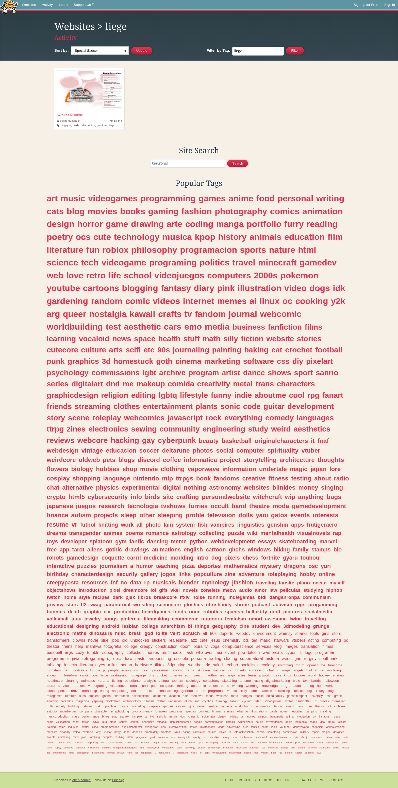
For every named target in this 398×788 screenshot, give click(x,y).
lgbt (149, 372)
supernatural (251, 658)
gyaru (290, 557)
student (260, 626)
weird (281, 429)
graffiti (338, 696)
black (235, 742)
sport (303, 372)
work (127, 525)
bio (338, 549)
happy (58, 747)
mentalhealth (277, 533)
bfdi (262, 597)
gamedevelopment (319, 506)
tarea (320, 742)
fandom (210, 314)
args (69, 652)
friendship (89, 691)
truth (50, 706)
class (75, 716)
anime (241, 198)
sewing (144, 429)
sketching (229, 681)
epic (117, 658)
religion (114, 395)
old (125, 640)
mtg (104, 721)
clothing (173, 468)
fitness (278, 478)
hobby (308, 574)
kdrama (103, 681)
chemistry (231, 640)
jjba (191, 706)
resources (94, 582)
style (84, 597)
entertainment (168, 406)
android (110, 626)
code (252, 406)
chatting (273, 670)
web (55, 275)
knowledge (269, 686)
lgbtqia (95, 670)
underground (332, 742)
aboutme (270, 395)
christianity (219, 604)
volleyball (58, 618)
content (134, 721)
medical (219, 670)
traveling (266, 582)
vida (322, 721)
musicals (164, 582)
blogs (126, 459)
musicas (78, 742)
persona (198, 658)
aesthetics (312, 429)
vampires (222, 525)
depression (147, 691)
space (144, 338)
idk (339, 288)
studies (202, 747)
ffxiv (185, 597)
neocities (296, 711)
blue (105, 640)
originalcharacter (132, 726)
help (79, 646)
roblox (115, 250)
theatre (259, 506)
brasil (135, 633)
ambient (94, 696)
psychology (68, 372)
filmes (327, 646)
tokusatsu (146, 752)
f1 (300, 652)
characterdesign (92, 574)
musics (212, 731)
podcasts (80, 670)
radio (341, 478)
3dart (257, 701)
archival (312, 747)
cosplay (58, 478)
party (117, 731)
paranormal (117, 604)
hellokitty (256, 611)
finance (57, 515)
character (101, 711)
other (147, 515)
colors (213, 686)
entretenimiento (278, 737)
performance (90, 716)
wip (290, 496)
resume (58, 524)
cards (273, 711)
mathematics (240, 566)
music (72, 198)
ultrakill (230, 721)
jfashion (242, 582)
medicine (156, 557)
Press (290, 780)
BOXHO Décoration (72, 115)
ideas (277, 675)
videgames (168, 747)
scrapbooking (120, 711)
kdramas (243, 711)
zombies (68, 747)
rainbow (262, 742)
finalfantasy (246, 737)
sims (177, 731)
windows (259, 549)
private (120, 752)
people (113, 670)
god (148, 633)
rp (147, 582)
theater (53, 646)
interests (325, 515)
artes (241, 675)
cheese (329, 737)
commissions (115, 372)
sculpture (167, 686)
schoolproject (273, 701)
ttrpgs (184, 478)
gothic (114, 549)
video (295, 288)
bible (296, 681)
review (289, 706)
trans (265, 384)
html (307, 250)
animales (88, 681)
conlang (204, 711)
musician (273, 747)
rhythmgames (274, 721)
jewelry (93, 618)
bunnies (56, 611)
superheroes (68, 711)
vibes (183, 742)
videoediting (160, 658)
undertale (273, 468)
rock (214, 418)
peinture (102, 125)
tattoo (278, 706)
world (312, 675)
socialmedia (318, 611)
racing (258, 681)
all (140, 525)
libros (144, 597)
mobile (259, 696)
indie (243, 395)
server (201, 706)
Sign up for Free (366, 5)
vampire (137, 716)
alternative (77, 487)
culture (93, 350)
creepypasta (63, 582)
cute (102, 237)
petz (154, 686)
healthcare (55, 681)
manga (230, 224)
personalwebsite (226, 496)
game (117, 224)
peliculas (290, 590)
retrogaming (93, 658)
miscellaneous (142, 742)
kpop (205, 237)
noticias (233, 716)
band (238, 506)
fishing (117, 681)
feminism (235, 618)
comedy (279, 418)
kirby (287, 675)
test (113, 326)
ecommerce (185, 618)
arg (53, 314)
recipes (101, 597)
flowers (57, 468)
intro (202, 557)
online (327, 574)
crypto (56, 496)
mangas (246, 696)
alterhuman (121, 696)
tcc (229, 670)
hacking (125, 440)
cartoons (101, 288)
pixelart (319, 361)
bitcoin (254, 652)
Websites (29, 5)
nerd (67, 670)
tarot (78, 549)
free (52, 549)
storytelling (260, 459)
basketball (237, 440)
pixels (232, 557)
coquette (113, 557)
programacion (208, 250)
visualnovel (118, 686)
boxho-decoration (69, 120)
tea (254, 640)
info (136, 496)
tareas (244, 742)
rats (234, 691)
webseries (175, 701)
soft (197, 701)
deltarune (176, 450)
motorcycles (153, 747)
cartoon (216, 549)
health (169, 338)
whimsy (285, 633)
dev (276, 626)
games (212, 198)
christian (164, 691)
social (225, 450)
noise (198, 597)
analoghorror (244, 706)
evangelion (151, 726)
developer (74, 541)
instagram (325, 716)
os (242, 716)
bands (316, 681)
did (133, 691)
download (241, 747)
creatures (163, 737)
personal (295, 198)
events (300, 515)
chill (145, 686)
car (107, 611)
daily (345, 737)
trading (215, 658)
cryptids (207, 701)
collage (150, 626)
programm (141, 737)
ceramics (66, 701)
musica (177, 237)
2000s (266, 275)
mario (265, 640)
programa (215, 691)
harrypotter (303, 701)
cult (69, 742)
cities (194, 752)
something (274, 731)
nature (282, 250)
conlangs (81, 747)
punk (56, 361)
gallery (149, 574)
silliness (51, 742)
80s (213, 633)
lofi (136, 752)
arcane (302, 747)
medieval (197, 696)
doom (185, 646)
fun (93, 250)
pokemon (299, 275)
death (74, 611)
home (69, 597)
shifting (128, 742)
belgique (66, 125)
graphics (83, 361)
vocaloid (94, 338)
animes (113, 533)
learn (252, 675)
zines (76, 429)
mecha (247, 752)
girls (325, 633)
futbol (87, 525)
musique (225, 742)
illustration (259, 288)
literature (65, 250)
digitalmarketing (278, 681)
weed (287, 658)
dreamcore (135, 590)
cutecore (62, 350)
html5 (77, 496)
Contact (336, 780)
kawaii (142, 314)
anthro (288, 742)
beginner (254, 747)
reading (322, 224)
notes (284, 711)
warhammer (275, 742)
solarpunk (325, 747)
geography (224, 626)
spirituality (282, 450)
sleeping (170, 515)
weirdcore (61, 459)
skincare (203, 670)
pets (109, 459)
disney (222, 716)
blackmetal (235, 752)
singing (332, 487)
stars (72, 604)
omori (255, 618)
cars (172, 326)
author (212, 675)
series (58, 384)
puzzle (236, 533)
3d (106, 361)
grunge (321, 626)
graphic (92, 611)
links (184, 574)
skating (230, 658)
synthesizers (245, 721)
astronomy (225, 487)
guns (309, 706)
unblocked (139, 640)
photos (203, 450)
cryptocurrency (142, 711)
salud (218, 664)
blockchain (113, 701)
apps (297, 525)
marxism (52, 731)
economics (129, 670)
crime (62, 726)
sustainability (275, 696)
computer (250, 450)
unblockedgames (180, 721)
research (111, 506)
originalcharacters (281, 440)
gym (120, 541)
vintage (92, 450)
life (115, 275)
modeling (334, 670)
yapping (97, 701)
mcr (218, 652)
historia (272, 658)
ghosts (123, 706)
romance (157, 533)
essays (267, 541)
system (185, 525)
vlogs (221, 726)
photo (153, 525)
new (163, 726)
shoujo (304, 737)
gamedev (318, 262)
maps (286, 670)
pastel (140, 658)
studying (313, 590)
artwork (264, 675)
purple (200, 691)
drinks (336, 747)
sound (319, 670)
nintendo (146, 478)
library (320, 691)
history (232, 237)
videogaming (98, 686)
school (138, 275)
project (230, 459)
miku (112, 664)
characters (296, 384)
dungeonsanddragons (125, 747)
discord (149, 459)
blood (113, 721)
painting (226, 350)
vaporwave (204, 468)
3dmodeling (296, 626)
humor (144, 566)
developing (212, 742)
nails (299, 706)
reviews (60, 440)
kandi (84, 675)
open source (81, 780)
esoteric (181, 706)
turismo (245, 681)
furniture (71, 696)
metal (243, 384)
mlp (167, 478)
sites (82, 696)
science (62, 262)
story (56, 418)
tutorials (149, 701)
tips (49, 752)
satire (265, 726)
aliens (95, 549)
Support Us (84, 5)
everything (243, 418)
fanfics (255, 726)
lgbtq (168, 395)
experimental (141, 487)
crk (314, 716)
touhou (310, 557)
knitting (108, 525)
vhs (151, 675)
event (230, 652)
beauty (209, 440)
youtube (63, 288)
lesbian (130, 626)
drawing (147, 224)
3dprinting (176, 664)
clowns (79, 640)
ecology (268, 664)
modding (181, 557)
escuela (181, 658)
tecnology (190, 747)
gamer (300, 658)
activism (282, 604)
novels (190, 590)
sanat (76, 721)
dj (108, 658)
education (304, 237)
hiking (282, 549)
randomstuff (261, 737)
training (51, 726)
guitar (273, 406)
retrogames (54, 696)
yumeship (193, 716)
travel (244, 262)
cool (296, 395)
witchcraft (267, 496)
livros (105, 675)
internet (198, 301)
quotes (324, 701)
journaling (191, 350)
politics (214, 262)
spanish (234, 611)
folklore (342, 721)
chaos (313, 721)
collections (94, 747)
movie (149, 468)
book (203, 478)
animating (64, 737)
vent (175, 633)
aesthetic (142, 326)
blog (76, 211)
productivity (83, 752)
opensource (316, 665)
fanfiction (285, 327)
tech (89, 262)
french (173, 716)
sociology (193, 681)
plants (206, 406)
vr (74, 524)
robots (55, 557)
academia (198, 686)
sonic (230, 406)
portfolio (264, 224)
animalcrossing (335, 726)
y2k (338, 301)
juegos (86, 506)
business (249, 327)
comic (137, 301)
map (256, 752)
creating (325, 711)
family (300, 549)
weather (195, 664)
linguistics (250, 525)
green (145, 670)
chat (53, 487)
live (152, 716)
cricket (162, 675)
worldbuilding (75, 326)
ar (201, 752)
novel (93, 640)
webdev (243, 633)
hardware (143, 664)
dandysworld (301, 726)
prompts (294, 737)
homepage (138, 675)
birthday (57, 574)
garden (168, 706)
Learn (63, 5)
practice (110, 706)
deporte (227, 633)
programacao (291, 686)
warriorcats (273, 652)
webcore (92, 440)
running (217, 597)
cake (129, 752)
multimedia (171, 652)
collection (135, 652)
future (331, 721)
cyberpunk (177, 440)
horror (90, 224)
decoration (88, 125)
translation (310, 646)
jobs (173, 737)
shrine (242, 604)
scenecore (169, 604)
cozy (80, 652)
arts (116, 350)
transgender (85, 533)
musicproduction (58, 716)
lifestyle (194, 395)
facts (76, 737)
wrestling (143, 604)
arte (175, 224)
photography (241, 211)
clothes (126, 406)
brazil (75, 691)
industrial (73, 726)
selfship (162, 716)
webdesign (63, 450)
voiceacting (63, 721)
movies (102, 211)
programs (176, 711)
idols (274, 726)
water (161, 701)
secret (298, 752)
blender (189, 582)
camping (311, 711)
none (195, 611)
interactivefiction (244, 731)
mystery (270, 566)
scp (205, 737)
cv (227, 691)
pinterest (131, 618)
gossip (345, 747)
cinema (188, 361)
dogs (319, 288)
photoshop (214, 747)
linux (270, 301)
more (103, 742)
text (306, 681)
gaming (163, 211)
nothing (195, 487)
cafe (204, 640)
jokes (345, 742)
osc (313, 566)
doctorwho (183, 752)
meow (230, 590)
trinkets (240, 670)
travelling (315, 618)
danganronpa (284, 597)
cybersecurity (108, 496)
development (310, 406)
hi (60, 675)
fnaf (323, 440)
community (179, 429)
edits (207, 752)
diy (297, 361)
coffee (172, 459)
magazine (82, 701)
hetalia (193, 726)
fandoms (226, 478)
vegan (156, 742)
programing (173, 262)
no (124, 582)
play (114, 716)
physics (107, 487)
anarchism (173, 626)
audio (245, 590)
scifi (133, 350)
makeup (151, 384)
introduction (93, 590)
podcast (261, 604)
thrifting (182, 686)
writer (289, 701)
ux (315, 701)
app (64, 549)
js (104, 670)
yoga (214, 646)
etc (149, 350)
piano (303, 582)
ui (173, 752)
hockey (324, 675)
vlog (278, 646)
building (73, 706)
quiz (245, 726)
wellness (222, 696)
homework (325, 686)
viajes (222, 731)
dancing (157, 541)
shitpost (262, 716)
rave (319, 753)
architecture (297, 459)
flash (189, 652)
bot (329, 706)
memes (231, 301)
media (217, 326)
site (168, 496)
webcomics (144, 418)
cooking (311, 301)
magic (298, 468)
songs (111, 618)
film (335, 237)
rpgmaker (338, 701)
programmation (110, 726)
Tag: (218, 50)
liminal (216, 711)
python (198, 541)
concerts (226, 706)
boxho (76, 125)
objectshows (61, 590)
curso (225, 686)
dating (186, 731)
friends (59, 406)
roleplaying (281, 574)
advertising (233, 726)
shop (129, 468)
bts (246, 640)
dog (216, 557)
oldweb (89, 459)
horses (152, 652)
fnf (114, 582)
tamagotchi (184, 737)
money (308, 487)
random (106, 301)
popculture (208, 574)
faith (293, 747)
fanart (332, 395)
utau (76, 618)
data (135, 582)
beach (61, 742)
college (130, 646)
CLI (257, 780)
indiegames (241, 597)
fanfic (136, 541)
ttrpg (55, 429)
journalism (113, 566)
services (263, 646)
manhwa (93, 646)
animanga (227, 675)
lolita (161, 633)
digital (172, 487)
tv (188, 314)
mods (209, 696)
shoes (51, 675)
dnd (113, 384)
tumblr (92, 652)
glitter (297, 742)
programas (160, 670)
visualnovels (313, 533)
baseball (54, 652)
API (278, 780)
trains (67, 646)
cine (244, 626)
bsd (309, 670)
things (202, 626)
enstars (338, 675)
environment (264, 633)
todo (253, 742)
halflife (192, 742)
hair (185, 696)
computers (229, 275)
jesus (215, 640)
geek (152, 737)
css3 (95, 726)
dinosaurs (100, 633)
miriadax (162, 721)
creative (254, 478)
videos (166, 301)
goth (164, 361)
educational (60, 626)
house (259, 721)
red (280, 752)
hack (49, 747)
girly (313, 658)
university (316, 696)
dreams (56, 533)
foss (328, 696)
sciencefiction (141, 696)
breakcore (165, 597)
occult (220, 506)
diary (204, 288)
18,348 (116, 120)
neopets (107, 737)
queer (74, 314)
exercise (88, 731)
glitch (188, 701)
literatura (88, 664)
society (60, 706)
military (304, 731)
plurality (200, 646)
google (198, 721)
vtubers (298, 640)
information (239, 468)
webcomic (280, 314)
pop (241, 652)
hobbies (108, 468)
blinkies (284, 487)
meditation (303, 716)
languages (315, 418)
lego (309, 652)
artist (231, 372)
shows (279, 372)
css (283, 361)
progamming (322, 604)
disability (65, 731)
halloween (331, 681)
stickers (159, 640)
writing (330, 198)
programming (168, 198)
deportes (209, 566)
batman (87, 706)
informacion (263, 706)
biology (82, 468)
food (265, 198)
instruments (98, 752)
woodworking (219, 752)
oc (287, 301)
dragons (295, 566)
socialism (249, 664)
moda (281, 506)
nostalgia (108, 314)
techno (232, 664)
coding (199, 224)
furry (294, 224)
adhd (126, 731)
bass (234, 737)
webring (174, 742)
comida (181, 384)
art (52, 198)
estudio (52, 711)
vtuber (310, 450)
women (267, 691)
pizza (188, 566)
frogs (309, 691)
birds (152, 496)
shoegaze (148, 721)
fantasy (176, 288)
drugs (331, 691)
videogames (113, 198)
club (141, 747)
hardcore (78, 686)
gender (288, 752)
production (126, 611)
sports (253, 250)
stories (309, 338)
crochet (298, 350)
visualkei (214, 737)
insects (70, 664)
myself (337, 582)
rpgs (300, 604)
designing (87, 626)
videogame (124, 262)
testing (301, 478)
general (187, 691)
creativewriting (178, 726)
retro (96, 275)
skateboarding (298, 541)
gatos (279, 515)
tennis (134, 686)
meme (179, 541)
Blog (268, 780)
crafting (187, 496)
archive (172, 372)
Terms (320, 780)
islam (130, 737)
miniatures (228, 747)
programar (325, 652)
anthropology (132, 701)
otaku (99, 706)
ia (230, 731)
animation (322, 211)
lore (335, 468)
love (75, 275)
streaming (93, 406)
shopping (86, 478)
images (291, 646)
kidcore (299, 675)
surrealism (256, 670)
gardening (67, 301)
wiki (252, 533)
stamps (321, 549)
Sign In (389, 5)
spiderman (208, 716)
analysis (149, 681)
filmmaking (156, 618)
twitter (85, 726)
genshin (277, 525)
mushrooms (59, 752)
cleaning (71, 681)
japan (318, 468)
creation (298, 691)
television (221, 515)
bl (190, 626)
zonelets (210, 590)
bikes (105, 716)
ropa (94, 675)
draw (128, 658)
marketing (222, 361)
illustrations (259, 711)
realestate (178, 640)
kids (182, 716)
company (85, 711)
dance (254, 372)
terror (85, 721)
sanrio (327, 372)
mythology (215, 582)
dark (117, 597)
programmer (58, 658)
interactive (60, 566)
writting (237, 686)
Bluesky (118, 780)
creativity (213, 384)
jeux (201, 742)
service (63, 686)
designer (338, 731)
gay (148, 440)
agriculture (164, 752)
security (127, 574)
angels (298, 670)
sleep (129, 515)
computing (331, 640)
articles (250, 716)
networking (282, 691)
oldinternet (308, 742)
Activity (47, 5)
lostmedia (301, 721)
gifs (163, 590)
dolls (246, 515)
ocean (320, 582)
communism (317, 597)
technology (137, 237)
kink (164, 742)
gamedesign (82, 557)
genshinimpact (297, 696)
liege (111, 125)
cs (146, 716)
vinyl (98, 731)
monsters (54, 670)
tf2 (84, 604)
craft (275, 611)
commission (290, 731)
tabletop (54, 664)
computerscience (237, 646)
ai (253, 301)
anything (311, 496)
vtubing (119, 737)
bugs (334, 496)
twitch (54, 597)
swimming (285, 665)
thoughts (331, 459)
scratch (191, 633)
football (328, 350)
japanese (60, 506)
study (258, 429)
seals (50, 721)
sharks (301, 633)
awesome (276, 618)
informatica (200, 459)
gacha (106, 696)
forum (300, 665)
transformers (58, 640)
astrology (184, 533)
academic (160, 696)
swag (95, 604)
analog (309, 686)
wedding (252, 686)
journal (243, 314)
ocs (83, 237)
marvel (328, 541)
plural (51, 686)
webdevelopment (233, 541)
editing (143, 395)
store (336, 633)
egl (176, 691)
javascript (185, 418)
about (322, 478)
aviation (174, 696)
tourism (177, 681)
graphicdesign (72, 395)
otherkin (176, 675)
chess (250, 557)
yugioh (264, 752)
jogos (168, 574)
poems (134, 533)
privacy (55, 604)
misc (120, 633)
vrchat (107, 731)
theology (221, 701)
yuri (326, 566)
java (75, 658)
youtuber (285, 726)
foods (179, 611)
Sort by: (61, 50)
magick (326, 731)
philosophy (154, 250)
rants (234, 696)
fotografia (113, 646)
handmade (276, 716)
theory (319, 706)
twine (296, 618)
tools (314, 633)
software (258, 361)
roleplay (106, 418)
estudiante (133, 681)
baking (256, 350)
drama (189, 670)
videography (112, 652)
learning (61, 338)
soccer (149, 450)
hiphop (334, 590)
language (116, 478)
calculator (199, 731)
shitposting (120, 691)
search (199, 675)
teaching (167, 566)
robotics (212, 611)
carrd (134, 557)
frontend (166, 731)
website (280, 338)
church (123, 721)
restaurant (119, 675)
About (230, 780)
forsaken (161, 711)
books (132, 211)
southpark (328, 658)
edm (188, 675)
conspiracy (211, 681)
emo (193, 326)
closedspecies (57, 691)
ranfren (110, 752)
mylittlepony (207, 726)
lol (153, 590)
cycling (247, 701)
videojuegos (179, 275)
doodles (137, 731)
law (273, 590)
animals (265, 237)
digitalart (87, 384)
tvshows (173, 506)
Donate (245, 780)
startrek (124, 716)
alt (205, 633)
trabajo (284, 747)
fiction (252, 338)
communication (214, 721)
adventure (251, 574)
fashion (196, 211)
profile (195, 515)
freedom (70, 675)
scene (78, 418)
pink (226, 288)
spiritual (106, 747)
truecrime (335, 665)
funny (221, 395)
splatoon (101, 541)
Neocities (61, 780)
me (128, 384)
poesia (260, 731)
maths (79, 633)
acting (313, 640)
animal (290, 716)
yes (102, 664)
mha (337, 737)
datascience (115, 742)
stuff (191, 338)
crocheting (138, 706)
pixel (114, 590)
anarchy (52, 701)
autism (81, 515)
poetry (60, 237)
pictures (292, 611)
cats (55, 211)
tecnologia (142, 506)
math (212, 338)
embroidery (152, 731)
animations (166, 549)
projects (106, 515)
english (193, 549)
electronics (108, 429)
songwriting (92, 742)
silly (230, 338)
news (121, 338)
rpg (313, 395)
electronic (58, 633)
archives (339, 706)
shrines (229, 711)
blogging (140, 288)
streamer (309, 752)
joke (84, 737)
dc (208, 664)
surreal (254, 691)
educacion (121, 450)
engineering (224, 429)
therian (126, 664)
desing (225, 737)
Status (305, 780)
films (313, 327)
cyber (291, 652)
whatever (204, 652)
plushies (193, 604)
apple (289, 721)
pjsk (130, 597)
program (203, 372)
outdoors (211, 618)
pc (346, 640)
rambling (94, 737)
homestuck (133, 361)
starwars (281, 640)
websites (257, 487)
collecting (212, 533)
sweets (51, 737)
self (264, 747)
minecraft (277, 262)
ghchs (237, 549)
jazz (193, 640)
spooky (197, 737)
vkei (175, 590)
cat (276, 350)
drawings (137, 549)
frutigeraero (322, 525)
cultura (164, 681)
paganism (317, 726)
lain (168, 525)
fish (202, 525)
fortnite (270, 557)
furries (198, 506)
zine (230, 574)
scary (243, 691)
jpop (115, 640)
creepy (146, 646)
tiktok (159, 664)
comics (285, 211)
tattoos (177, 670)
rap (337, 533)
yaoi (262, 515)
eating (104, 691)
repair (315, 731)
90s (163, 350)
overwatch (316, 737)
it (313, 440)
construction (166, 646)
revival (96, 721)
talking (234, 701)
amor (261, 590)
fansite (286, 582)
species (190, 711)
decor (337, 716)
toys (52, 541)
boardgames (156, 611)
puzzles (87, 566)
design (60, 224)
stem (179, 747)
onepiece (154, 706)
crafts (169, 314)
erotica (213, 706)
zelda (76, 731)
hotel (71, 752)
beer (273, 752)
